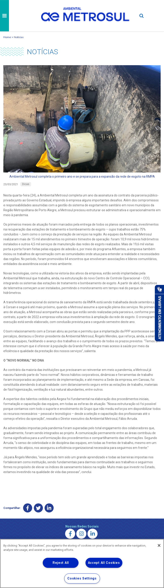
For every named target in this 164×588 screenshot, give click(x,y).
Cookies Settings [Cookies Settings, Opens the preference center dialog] (82, 578)
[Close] (159, 545)
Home (7, 37)
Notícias (19, 37)
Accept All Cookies (104, 563)
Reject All (61, 563)
